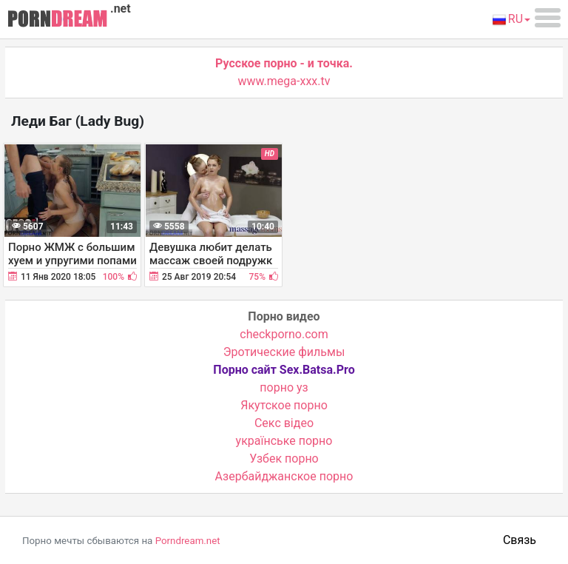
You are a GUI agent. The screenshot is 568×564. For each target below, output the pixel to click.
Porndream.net (187, 540)
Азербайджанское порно (284, 476)
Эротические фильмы (284, 352)
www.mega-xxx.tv (284, 81)
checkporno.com (284, 334)
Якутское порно (284, 405)
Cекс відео (284, 423)
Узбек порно (284, 458)
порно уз (284, 387)
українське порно (284, 441)
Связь (519, 540)
